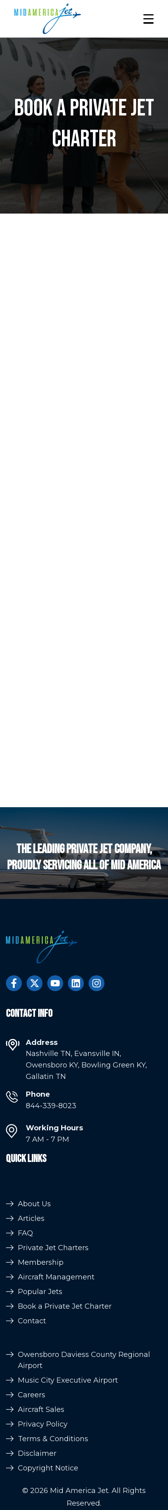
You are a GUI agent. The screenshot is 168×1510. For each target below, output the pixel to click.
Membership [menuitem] (41, 1332)
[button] (148, 19)
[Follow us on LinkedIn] (76, 983)
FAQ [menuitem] (25, 1303)
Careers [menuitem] (31, 1463)
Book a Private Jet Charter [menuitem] (65, 1376)
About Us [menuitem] (34, 1274)
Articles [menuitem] (31, 1288)
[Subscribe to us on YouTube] (55, 983)
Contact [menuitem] (32, 1391)
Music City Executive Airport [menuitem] (68, 1448)
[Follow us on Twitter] (34, 983)
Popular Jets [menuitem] (40, 1361)
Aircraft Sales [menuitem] (41, 1477)
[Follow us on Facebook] (14, 983)
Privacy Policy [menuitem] (43, 1492)
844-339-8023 (51, 1118)
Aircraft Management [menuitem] (56, 1347)
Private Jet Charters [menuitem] (53, 1317)
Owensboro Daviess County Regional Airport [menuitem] (84, 1428)
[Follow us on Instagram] (96, 983)
